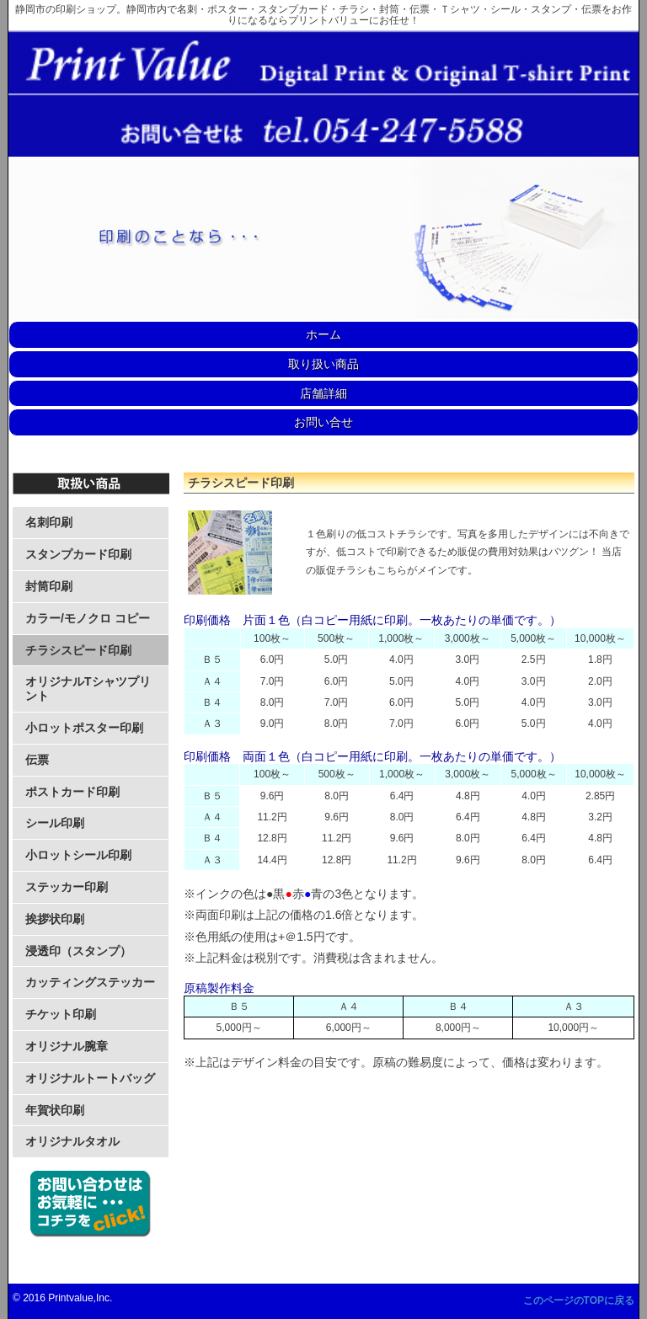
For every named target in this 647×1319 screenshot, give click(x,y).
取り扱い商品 (323, 364)
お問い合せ (323, 422)
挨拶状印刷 (54, 919)
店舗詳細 (323, 393)
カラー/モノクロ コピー (87, 618)
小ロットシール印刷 (78, 855)
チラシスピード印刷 (78, 650)
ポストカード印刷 (72, 791)
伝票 (37, 759)
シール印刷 (54, 823)
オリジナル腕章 (66, 1046)
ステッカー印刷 (66, 887)
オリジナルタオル (72, 1141)
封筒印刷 (48, 586)
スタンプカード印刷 (78, 554)
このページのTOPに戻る (578, 1300)
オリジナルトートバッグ (90, 1078)
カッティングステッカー (90, 982)
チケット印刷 (60, 1014)
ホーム (323, 334)
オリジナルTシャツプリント (88, 688)
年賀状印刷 (54, 1110)
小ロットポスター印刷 (84, 727)
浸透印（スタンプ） (78, 951)
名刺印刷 (48, 522)
